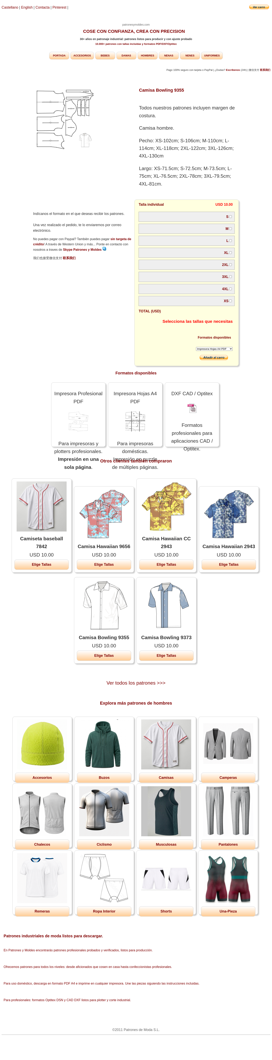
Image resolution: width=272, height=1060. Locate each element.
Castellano (10, 7)
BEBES (105, 55)
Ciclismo (104, 844)
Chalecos (42, 844)
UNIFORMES (212, 55)
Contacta (43, 7)
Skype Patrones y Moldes (84, 249)
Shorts (166, 911)
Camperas (228, 778)
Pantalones (228, 844)
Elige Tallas (41, 565)
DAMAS (126, 55)
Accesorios (42, 778)
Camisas (166, 778)
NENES (189, 55)
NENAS (168, 55)
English (27, 7)
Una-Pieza (228, 911)
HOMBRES (147, 55)
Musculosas (166, 844)
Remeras (42, 911)
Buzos (104, 778)
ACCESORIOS (82, 55)
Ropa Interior (104, 911)
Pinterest (59, 7)
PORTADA (59, 55)
